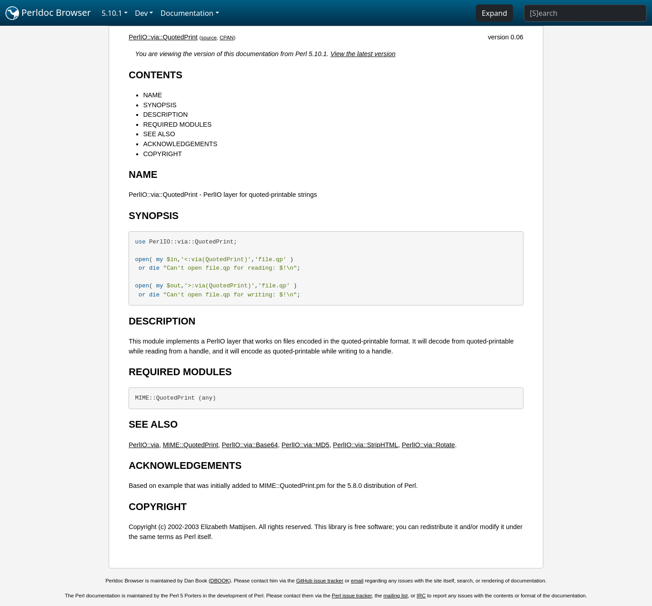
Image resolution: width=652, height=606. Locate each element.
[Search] (585, 13)
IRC (421, 595)
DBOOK (220, 580)
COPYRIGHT (162, 153)
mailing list (396, 595)
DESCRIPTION (165, 114)
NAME (152, 95)
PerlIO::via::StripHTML (365, 445)
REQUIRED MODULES (177, 124)
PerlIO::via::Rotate (428, 445)
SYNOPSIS (160, 105)
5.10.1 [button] (112, 13)
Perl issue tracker (352, 595)
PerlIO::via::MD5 (306, 445)
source (209, 37)
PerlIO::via (144, 445)
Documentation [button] (186, 13)
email (357, 580)
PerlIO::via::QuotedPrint (163, 37)
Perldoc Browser (48, 13)
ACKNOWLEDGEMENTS (180, 144)
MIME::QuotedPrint (190, 445)
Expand (494, 13)
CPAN (227, 37)
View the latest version (363, 53)
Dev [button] (141, 13)
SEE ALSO (159, 134)
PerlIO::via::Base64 (250, 445)
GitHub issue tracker (319, 580)
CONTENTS (155, 75)
